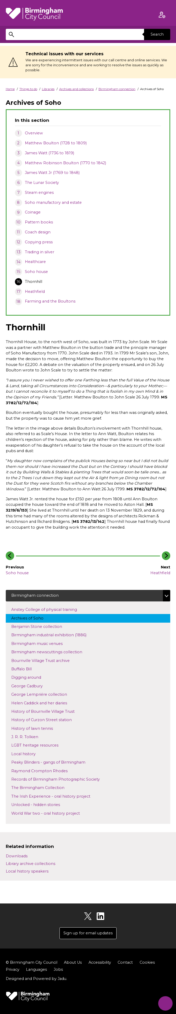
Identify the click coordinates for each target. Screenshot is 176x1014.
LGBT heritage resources (39, 745)
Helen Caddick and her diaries (44, 702)
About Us (73, 962)
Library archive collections (30, 863)
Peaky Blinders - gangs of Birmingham (53, 762)
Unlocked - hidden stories (40, 804)
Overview (34, 133)
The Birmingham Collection (42, 787)
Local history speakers (27, 871)
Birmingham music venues (41, 643)
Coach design (38, 232)
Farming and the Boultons (50, 301)
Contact (125, 962)
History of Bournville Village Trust (47, 711)
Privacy (12, 969)
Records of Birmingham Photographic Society (60, 779)
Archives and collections (76, 89)
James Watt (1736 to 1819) (49, 153)
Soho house (36, 271)
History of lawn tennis (37, 728)
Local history (31, 753)
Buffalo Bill (26, 668)
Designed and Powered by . (36, 978)
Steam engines (39, 192)
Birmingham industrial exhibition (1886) (53, 634)
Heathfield (35, 291)
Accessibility (100, 962)
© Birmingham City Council (31, 962)
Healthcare (35, 261)
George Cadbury (31, 685)
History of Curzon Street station (46, 719)
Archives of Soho (32, 618)
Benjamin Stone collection (41, 626)
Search (157, 34)
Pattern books (39, 222)
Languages (36, 969)
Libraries (48, 89)
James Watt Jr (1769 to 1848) (52, 172)
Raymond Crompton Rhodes (44, 770)
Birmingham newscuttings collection (51, 651)
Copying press (39, 242)
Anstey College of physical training (49, 609)
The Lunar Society (42, 182)
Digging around (31, 677)
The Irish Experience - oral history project (55, 796)
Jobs (58, 969)
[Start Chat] (165, 1003)
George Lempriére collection (44, 694)
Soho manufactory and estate (53, 202)
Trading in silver (39, 252)
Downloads (17, 856)
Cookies (147, 962)
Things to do (28, 89)
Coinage (33, 212)
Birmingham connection (116, 89)
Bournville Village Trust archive (45, 660)
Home (10, 89)
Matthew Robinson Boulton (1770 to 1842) (65, 163)
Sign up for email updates (88, 933)
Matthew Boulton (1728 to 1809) (56, 143)
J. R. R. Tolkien (33, 736)
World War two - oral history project (50, 813)
